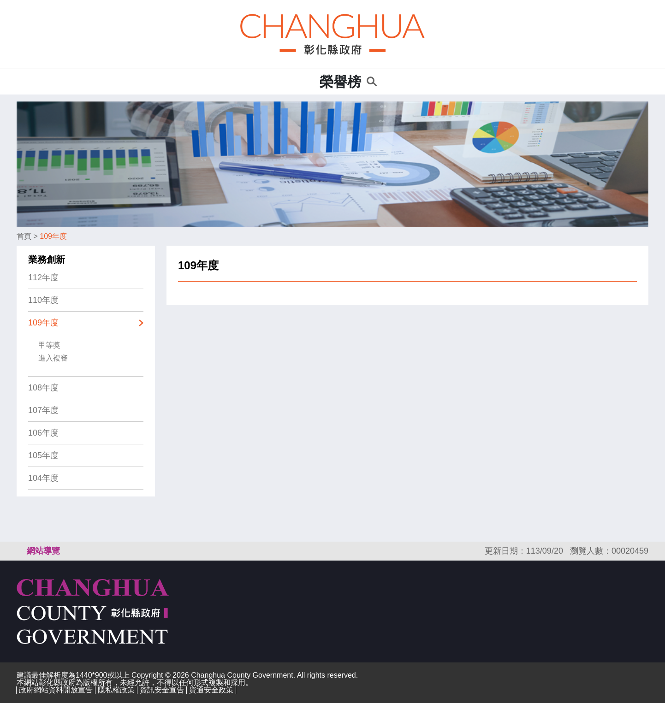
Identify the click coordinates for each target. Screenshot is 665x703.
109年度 (53, 236)
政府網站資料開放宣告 (56, 690)
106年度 (43, 432)
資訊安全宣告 (162, 690)
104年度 (43, 478)
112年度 (43, 277)
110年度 (43, 300)
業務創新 (46, 259)
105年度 (43, 455)
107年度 (43, 410)
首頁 (24, 236)
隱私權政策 (116, 690)
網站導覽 (43, 550)
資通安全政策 (211, 690)
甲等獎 (49, 345)
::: (309, 81)
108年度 (43, 387)
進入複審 (53, 358)
